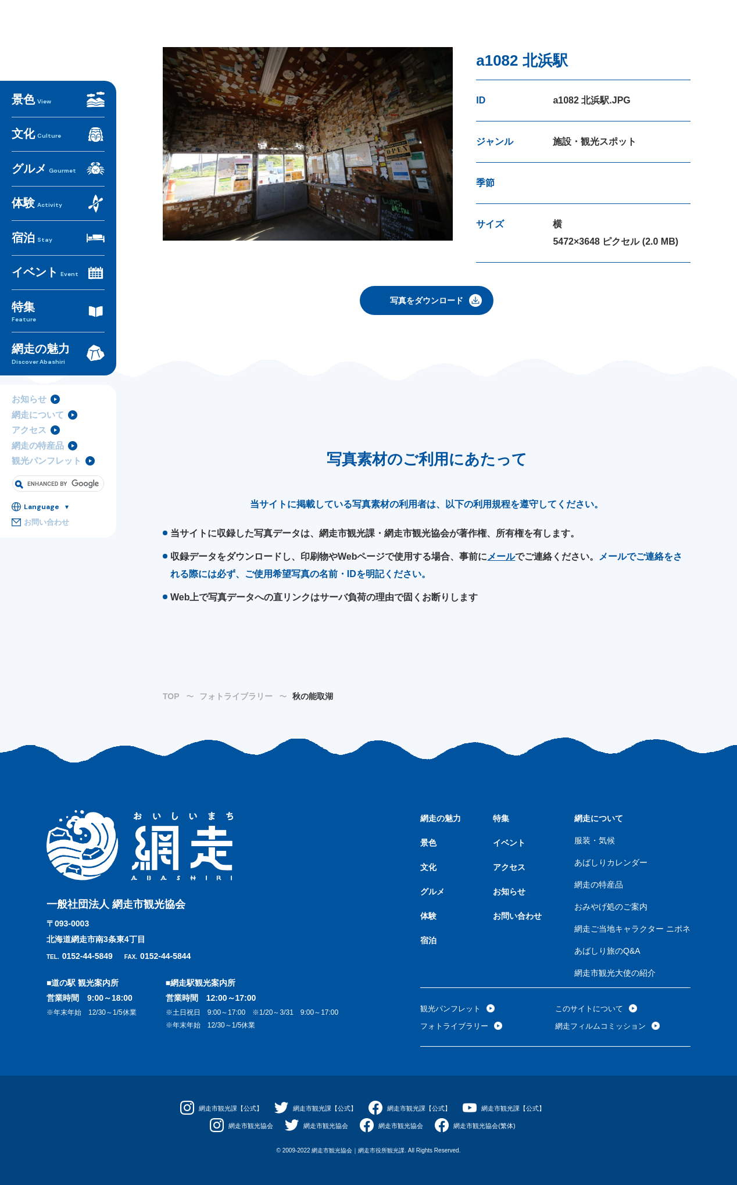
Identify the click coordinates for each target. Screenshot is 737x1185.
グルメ (40, 203)
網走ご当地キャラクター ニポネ (632, 928)
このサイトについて (591, 1008)
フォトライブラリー (236, 696)
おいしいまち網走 (58, 69)
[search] (63, 474)
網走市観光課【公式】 (222, 1108)
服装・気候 (594, 840)
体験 (35, 230)
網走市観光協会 (244, 1126)
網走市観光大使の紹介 (615, 973)
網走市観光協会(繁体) (490, 1126)
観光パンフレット (44, 453)
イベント (40, 285)
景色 (29, 148)
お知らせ (28, 394)
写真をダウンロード (426, 300)
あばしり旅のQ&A (607, 950)
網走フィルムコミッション (604, 1025)
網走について (36, 408)
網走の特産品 (36, 438)
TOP (171, 696)
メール (501, 556)
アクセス (28, 423)
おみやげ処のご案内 (610, 906)
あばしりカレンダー (610, 862)
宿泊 (30, 258)
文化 (34, 176)
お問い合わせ (45, 514)
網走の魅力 (58, 353)
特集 (58, 318)
